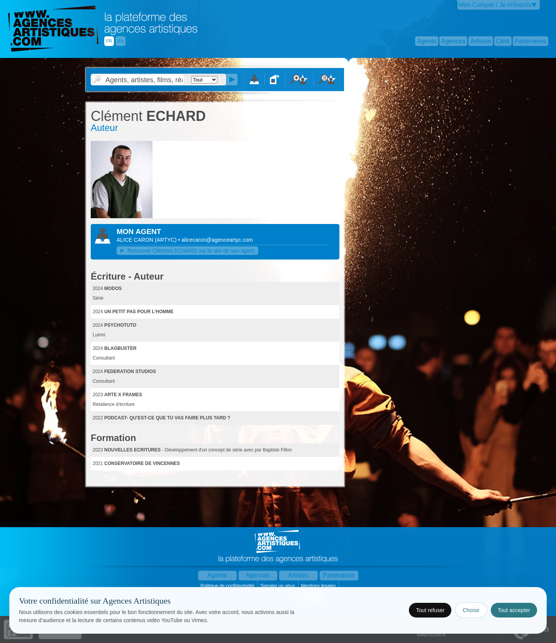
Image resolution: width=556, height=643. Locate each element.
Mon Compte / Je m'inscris (495, 5)
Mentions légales (319, 586)
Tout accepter (514, 610)
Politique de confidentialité (228, 586)
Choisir (471, 610)
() (166, 240)
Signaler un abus (278, 586)
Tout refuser (430, 610)
